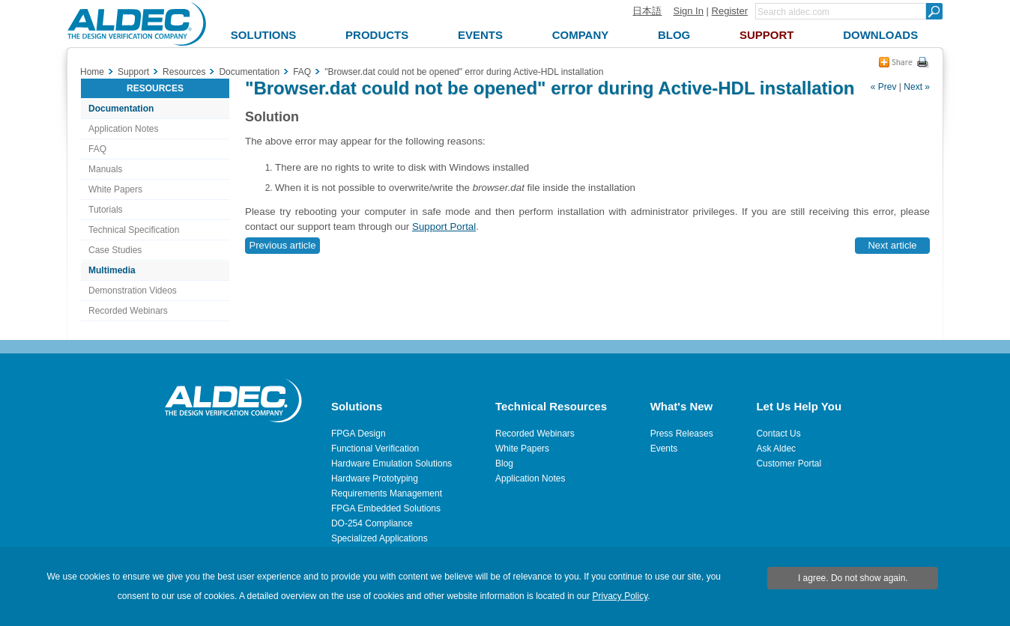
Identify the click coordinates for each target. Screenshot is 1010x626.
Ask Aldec (776, 448)
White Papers (115, 189)
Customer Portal (788, 463)
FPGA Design (358, 433)
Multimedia (112, 270)
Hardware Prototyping (374, 478)
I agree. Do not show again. (853, 578)
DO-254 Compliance (372, 523)
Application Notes (123, 129)
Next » (917, 87)
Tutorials (105, 209)
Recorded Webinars (128, 311)
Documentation (121, 108)
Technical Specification (133, 230)
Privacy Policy (620, 596)
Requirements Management (386, 493)
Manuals (105, 169)
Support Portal (444, 226)
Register (730, 10)
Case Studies (115, 250)
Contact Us (778, 433)
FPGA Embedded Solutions (386, 508)
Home (92, 72)
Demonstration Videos (132, 290)
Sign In (688, 10)
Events (664, 448)
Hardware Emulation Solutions (391, 463)
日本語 (647, 10)
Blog (504, 463)
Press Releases (681, 433)
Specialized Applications (379, 538)
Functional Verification (375, 448)
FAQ (97, 149)
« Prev (884, 87)
